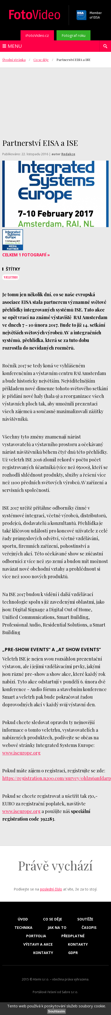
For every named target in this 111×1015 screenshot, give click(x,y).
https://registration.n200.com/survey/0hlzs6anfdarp (56, 778)
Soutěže (85, 919)
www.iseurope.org (21, 753)
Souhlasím (56, 1011)
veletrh (10, 277)
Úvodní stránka (14, 59)
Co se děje (41, 59)
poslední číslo (51, 889)
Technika (23, 927)
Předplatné (73, 936)
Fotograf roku (73, 35)
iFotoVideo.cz (37, 35)
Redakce (68, 154)
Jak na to (57, 927)
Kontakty (78, 944)
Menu (15, 46)
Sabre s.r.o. (70, 992)
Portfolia (36, 936)
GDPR (73, 952)
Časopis (89, 927)
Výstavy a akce (38, 944)
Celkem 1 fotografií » (26, 255)
